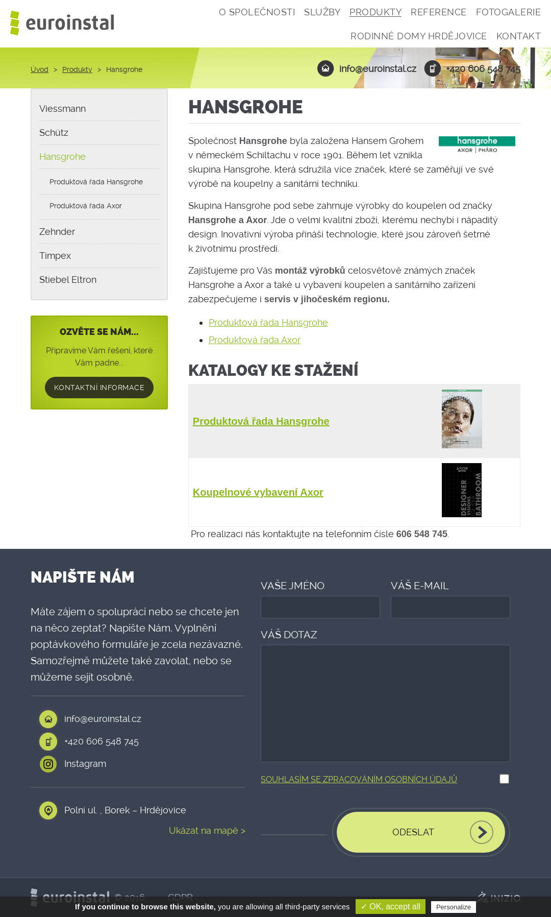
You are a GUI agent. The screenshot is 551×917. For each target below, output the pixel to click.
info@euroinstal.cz (366, 68)
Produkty (77, 69)
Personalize (453, 907)
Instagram (85, 763)
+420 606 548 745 (472, 68)
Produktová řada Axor (254, 339)
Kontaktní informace (99, 387)
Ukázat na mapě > (207, 831)
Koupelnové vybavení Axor (258, 492)
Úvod (39, 69)
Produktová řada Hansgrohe (268, 322)
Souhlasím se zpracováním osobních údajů (359, 779)
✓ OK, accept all (390, 906)
